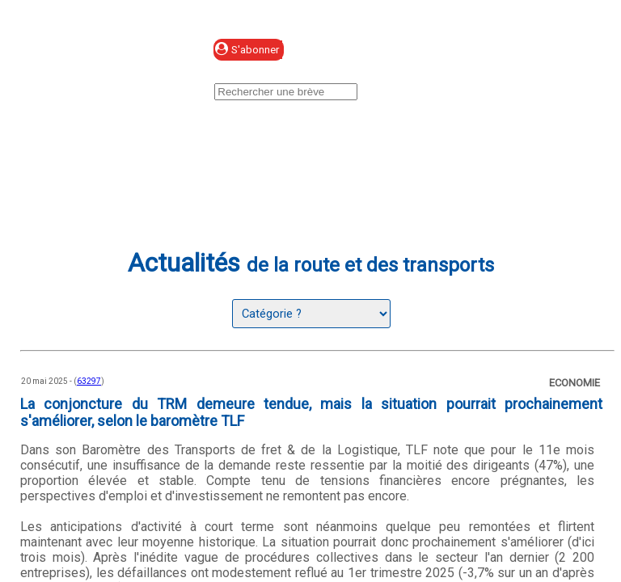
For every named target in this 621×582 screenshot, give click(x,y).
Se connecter (375, 50)
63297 (89, 381)
